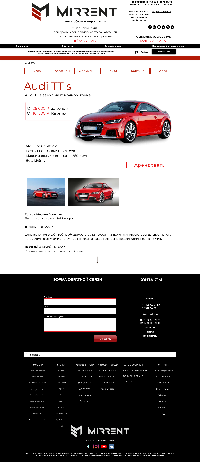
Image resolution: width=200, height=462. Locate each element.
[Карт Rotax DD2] (61, 414)
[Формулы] (86, 71)
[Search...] (100, 355)
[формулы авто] (85, 383)
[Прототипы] (61, 71)
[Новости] (163, 401)
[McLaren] (61, 407)
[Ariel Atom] (61, 395)
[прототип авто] (85, 376)
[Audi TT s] (30, 63)
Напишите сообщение (54, 317)
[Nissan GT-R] (37, 414)
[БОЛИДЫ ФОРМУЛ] (133, 376)
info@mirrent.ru (139, 20)
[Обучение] (163, 395)
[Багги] (162, 71)
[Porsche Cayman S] (37, 395)
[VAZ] (61, 426)
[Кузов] (36, 71)
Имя (46, 306)
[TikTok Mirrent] (150, 27)
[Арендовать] (149, 165)
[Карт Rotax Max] (61, 420)
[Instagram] (96, 446)
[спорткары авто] (107, 383)
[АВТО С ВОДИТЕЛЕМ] (134, 365)
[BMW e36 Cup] (61, 383)
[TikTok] (88, 446)
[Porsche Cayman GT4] (37, 401)
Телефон (48, 297)
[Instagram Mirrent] (154, 27)
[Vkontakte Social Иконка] (111, 446)
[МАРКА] (61, 365)
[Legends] (61, 389)
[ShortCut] (61, 401)
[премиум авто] (107, 389)
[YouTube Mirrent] (159, 27)
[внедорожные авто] (108, 370)
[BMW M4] (61, 376)
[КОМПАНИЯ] (163, 365)
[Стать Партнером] (163, 376)
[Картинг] (138, 71)
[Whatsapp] (168, 27)
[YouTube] (104, 446)
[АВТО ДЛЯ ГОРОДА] (108, 365)
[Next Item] (115, 192)
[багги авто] (85, 401)
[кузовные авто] (85, 370)
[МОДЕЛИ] (38, 365)
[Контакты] (163, 407)
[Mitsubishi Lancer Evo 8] (37, 420)
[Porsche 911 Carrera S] (37, 407)
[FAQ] (163, 414)
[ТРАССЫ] (128, 381)
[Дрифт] (112, 71)
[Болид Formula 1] (37, 390)
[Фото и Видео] (163, 389)
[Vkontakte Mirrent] (163, 27)
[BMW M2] (61, 370)
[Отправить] (105, 338)
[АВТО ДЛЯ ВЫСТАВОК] (135, 370)
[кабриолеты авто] (107, 376)
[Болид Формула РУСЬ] (37, 376)
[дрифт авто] (85, 389)
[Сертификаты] (163, 383)
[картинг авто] (85, 395)
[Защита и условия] (163, 370)
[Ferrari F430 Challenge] (37, 370)
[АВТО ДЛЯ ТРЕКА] (85, 365)
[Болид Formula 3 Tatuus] (37, 383)
